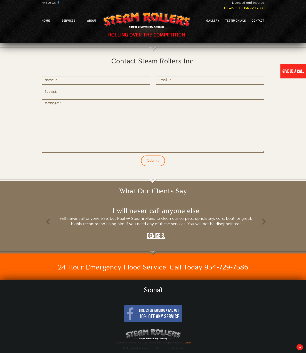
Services (68, 21)
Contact (258, 21)
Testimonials (235, 21)
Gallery (212, 21)
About (92, 21)
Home (46, 21)
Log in (187, 342)
